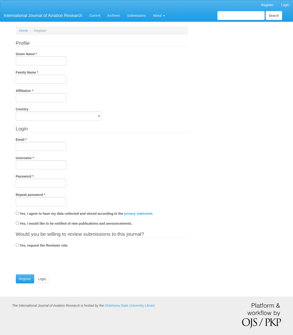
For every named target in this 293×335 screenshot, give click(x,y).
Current (94, 15)
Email (41, 144)
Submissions (136, 15)
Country (58, 113)
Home (23, 31)
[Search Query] (241, 15)
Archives (113, 15)
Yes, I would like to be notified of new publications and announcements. (74, 223)
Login (285, 5)
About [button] (159, 15)
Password (41, 181)
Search (274, 15)
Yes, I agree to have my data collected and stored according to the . (84, 213)
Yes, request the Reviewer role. (42, 245)
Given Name (41, 58)
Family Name (41, 77)
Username (41, 162)
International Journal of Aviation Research (43, 15)
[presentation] (51, 261)
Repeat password (41, 199)
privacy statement (138, 213)
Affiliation (41, 95)
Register (267, 5)
